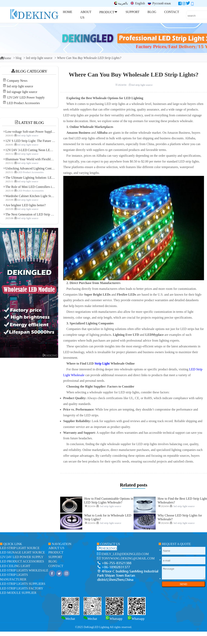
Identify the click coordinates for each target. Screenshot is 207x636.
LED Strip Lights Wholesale (24, 570)
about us (56, 548)
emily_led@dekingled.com (125, 554)
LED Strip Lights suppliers (22, 583)
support (55, 557)
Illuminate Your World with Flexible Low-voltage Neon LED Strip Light (29, 159)
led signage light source (22, 92)
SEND (183, 584)
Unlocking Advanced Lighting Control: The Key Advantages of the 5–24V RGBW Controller (29, 168)
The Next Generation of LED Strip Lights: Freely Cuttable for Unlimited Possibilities (29, 214)
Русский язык (159, 3)
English (138, 3)
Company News (17, 80)
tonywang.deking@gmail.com (128, 558)
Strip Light (102, 363)
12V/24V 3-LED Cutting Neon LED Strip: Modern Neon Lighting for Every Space (29, 150)
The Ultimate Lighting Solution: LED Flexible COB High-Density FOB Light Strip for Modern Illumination (29, 177)
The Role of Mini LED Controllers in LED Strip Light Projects (29, 186)
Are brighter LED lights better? (24, 205)
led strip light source (39, 58)
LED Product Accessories (23, 103)
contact (55, 566)
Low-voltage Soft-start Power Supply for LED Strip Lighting (29, 131)
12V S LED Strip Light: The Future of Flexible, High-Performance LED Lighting (29, 141)
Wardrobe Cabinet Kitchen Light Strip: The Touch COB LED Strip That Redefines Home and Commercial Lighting (29, 196)
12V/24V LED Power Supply (26, 97)
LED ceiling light (15, 566)
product (55, 552)
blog (18, 58)
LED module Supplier (18, 592)
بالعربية (121, 3)
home (5, 58)
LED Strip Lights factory (21, 588)
